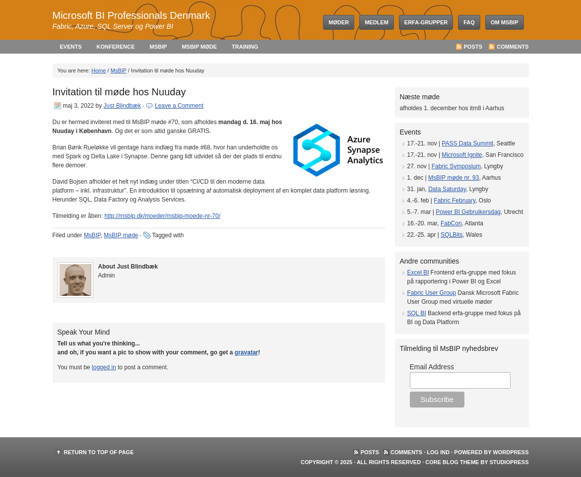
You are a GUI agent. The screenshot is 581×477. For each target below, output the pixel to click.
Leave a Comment (179, 105)
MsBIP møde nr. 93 (453, 177)
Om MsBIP (504, 22)
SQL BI (416, 313)
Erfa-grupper (426, 22)
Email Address (432, 367)
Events (71, 47)
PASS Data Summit (467, 143)
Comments (512, 47)
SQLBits (451, 234)
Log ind (438, 452)
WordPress (510, 452)
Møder (338, 22)
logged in (104, 367)
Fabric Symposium (456, 166)
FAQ (469, 22)
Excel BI (418, 272)
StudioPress (509, 462)
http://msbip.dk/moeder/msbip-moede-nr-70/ (162, 215)
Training (245, 47)
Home (98, 70)
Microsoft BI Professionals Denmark (131, 15)
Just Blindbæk (122, 105)
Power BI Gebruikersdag (468, 211)
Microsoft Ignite (462, 154)
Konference (116, 47)
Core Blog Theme (452, 462)
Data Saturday (447, 189)
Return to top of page (99, 452)
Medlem (376, 22)
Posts (473, 47)
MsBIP (158, 47)
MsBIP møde (199, 47)
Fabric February (454, 200)
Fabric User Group (431, 292)
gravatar (246, 352)
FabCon (451, 223)
